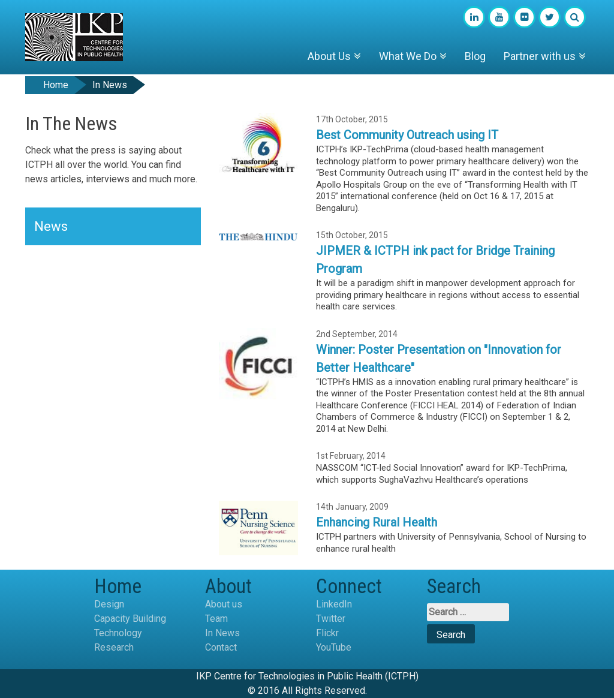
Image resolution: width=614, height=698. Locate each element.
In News (222, 633)
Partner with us (540, 56)
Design (109, 604)
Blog (475, 56)
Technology (118, 633)
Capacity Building (130, 618)
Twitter (330, 618)
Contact (221, 647)
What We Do (408, 56)
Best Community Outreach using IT (407, 135)
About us (223, 604)
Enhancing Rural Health (376, 522)
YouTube (333, 647)
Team (216, 618)
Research (114, 647)
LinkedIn (334, 604)
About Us (329, 56)
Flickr (327, 633)
